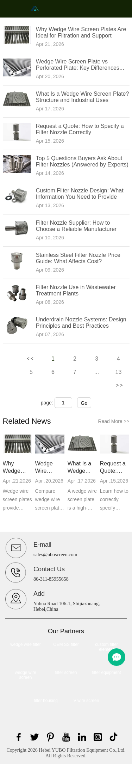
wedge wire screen (25, 675)
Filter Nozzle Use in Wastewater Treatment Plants (76, 290)
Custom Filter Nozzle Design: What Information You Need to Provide (80, 193)
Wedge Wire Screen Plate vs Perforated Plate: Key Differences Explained (77, 68)
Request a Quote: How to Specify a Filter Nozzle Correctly (80, 129)
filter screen (66, 672)
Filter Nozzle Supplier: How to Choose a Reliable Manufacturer (76, 226)
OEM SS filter (66, 644)
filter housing (46, 700)
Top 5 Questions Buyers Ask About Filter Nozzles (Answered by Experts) (82, 161)
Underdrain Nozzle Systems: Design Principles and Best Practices (81, 322)
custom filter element (106, 647)
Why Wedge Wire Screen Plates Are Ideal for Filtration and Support (81, 32)
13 (118, 372)
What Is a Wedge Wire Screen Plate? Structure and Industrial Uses (82, 97)
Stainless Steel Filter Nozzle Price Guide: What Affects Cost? (78, 258)
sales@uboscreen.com (55, 554)
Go (84, 403)
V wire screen (86, 700)
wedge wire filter (25, 644)
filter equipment (106, 672)
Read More (113, 421)
